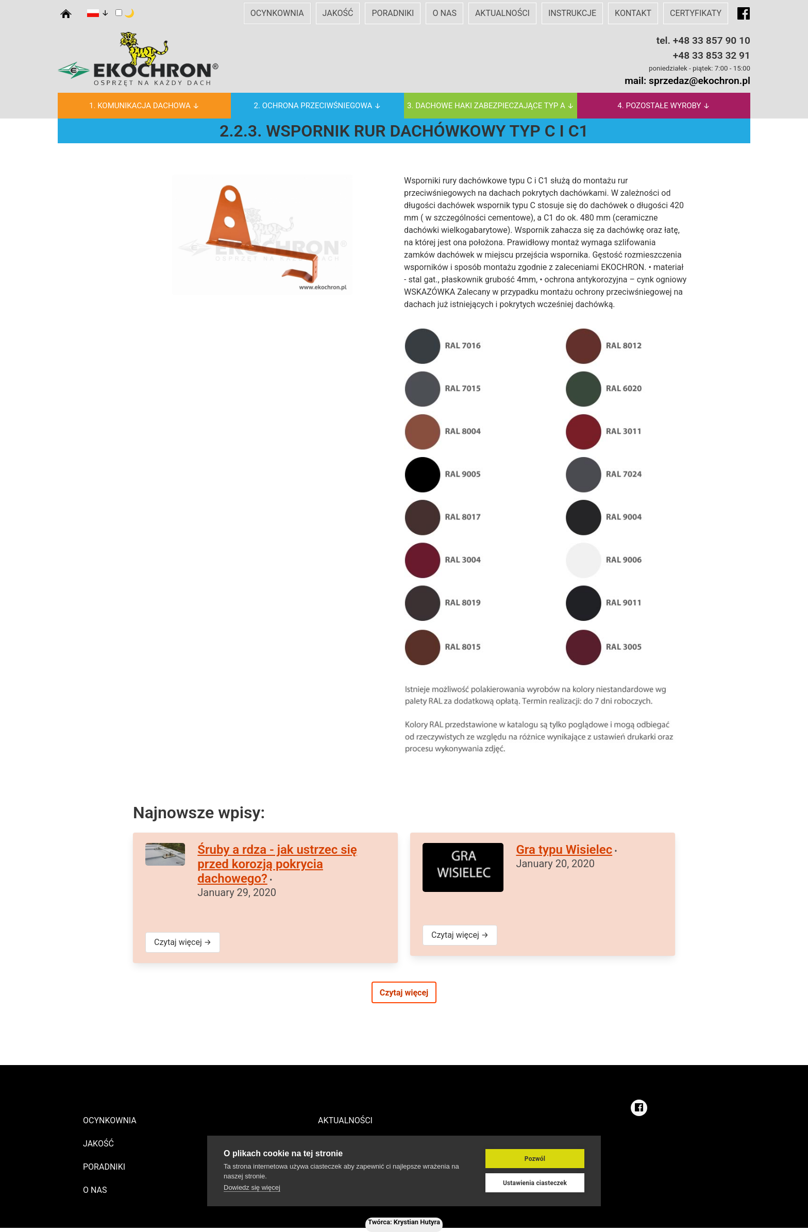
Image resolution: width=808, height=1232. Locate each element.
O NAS (444, 13)
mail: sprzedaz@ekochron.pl (687, 81)
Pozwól (535, 1159)
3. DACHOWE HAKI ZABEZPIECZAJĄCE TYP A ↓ (490, 105)
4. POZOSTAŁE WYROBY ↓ (663, 105)
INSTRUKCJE (572, 13)
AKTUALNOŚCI (502, 13)
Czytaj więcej (404, 993)
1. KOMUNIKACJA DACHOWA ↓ (144, 105)
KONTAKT (633, 13)
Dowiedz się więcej (252, 1188)
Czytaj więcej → (182, 942)
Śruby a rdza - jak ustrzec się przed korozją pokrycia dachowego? (277, 864)
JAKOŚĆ (338, 13)
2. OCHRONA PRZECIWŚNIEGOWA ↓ (317, 105)
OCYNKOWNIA (277, 13)
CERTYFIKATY (695, 13)
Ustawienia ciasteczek (535, 1183)
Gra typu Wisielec (564, 849)
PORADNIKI (393, 13)
